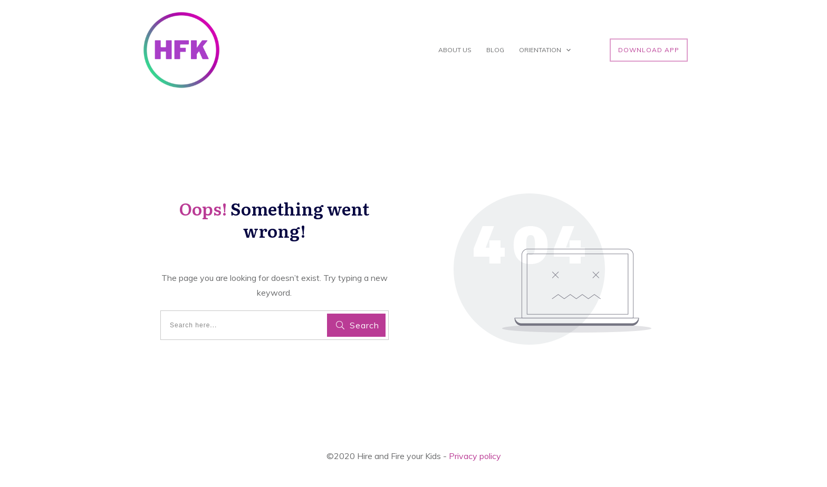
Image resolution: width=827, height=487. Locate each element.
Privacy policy (475, 456)
